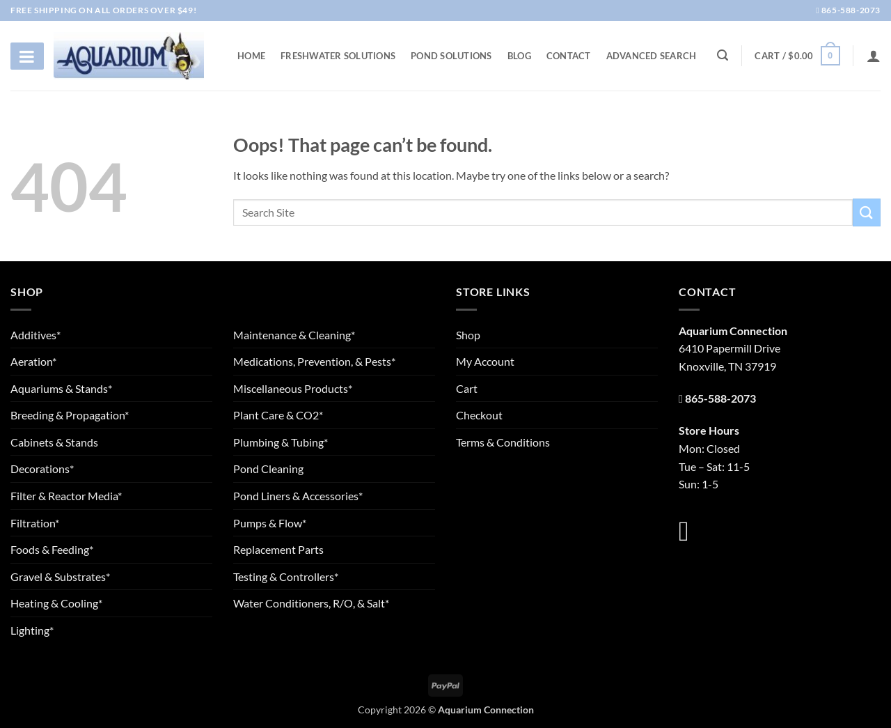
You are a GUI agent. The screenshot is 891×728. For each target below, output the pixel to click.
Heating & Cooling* (56, 603)
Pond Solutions (451, 55)
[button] (797, 55)
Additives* (35, 334)
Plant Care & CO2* (278, 414)
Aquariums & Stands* (61, 388)
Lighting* (32, 630)
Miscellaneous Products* (292, 388)
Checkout (479, 414)
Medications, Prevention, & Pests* (314, 361)
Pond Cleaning (268, 468)
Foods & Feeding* (51, 549)
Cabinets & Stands (54, 442)
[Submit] (867, 212)
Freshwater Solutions (338, 55)
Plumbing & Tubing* (280, 442)
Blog (519, 55)
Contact (568, 55)
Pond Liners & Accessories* (298, 495)
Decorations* (42, 468)
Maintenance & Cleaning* (294, 334)
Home (251, 55)
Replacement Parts (278, 549)
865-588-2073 (848, 10)
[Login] (874, 55)
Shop (468, 334)
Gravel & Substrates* (60, 576)
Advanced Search (651, 55)
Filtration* (34, 522)
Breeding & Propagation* (69, 414)
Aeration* (33, 361)
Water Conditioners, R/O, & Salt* (311, 603)
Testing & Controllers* (285, 576)
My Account (485, 361)
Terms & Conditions (503, 442)
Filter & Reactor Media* (66, 495)
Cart (467, 388)
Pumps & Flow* (269, 522)
